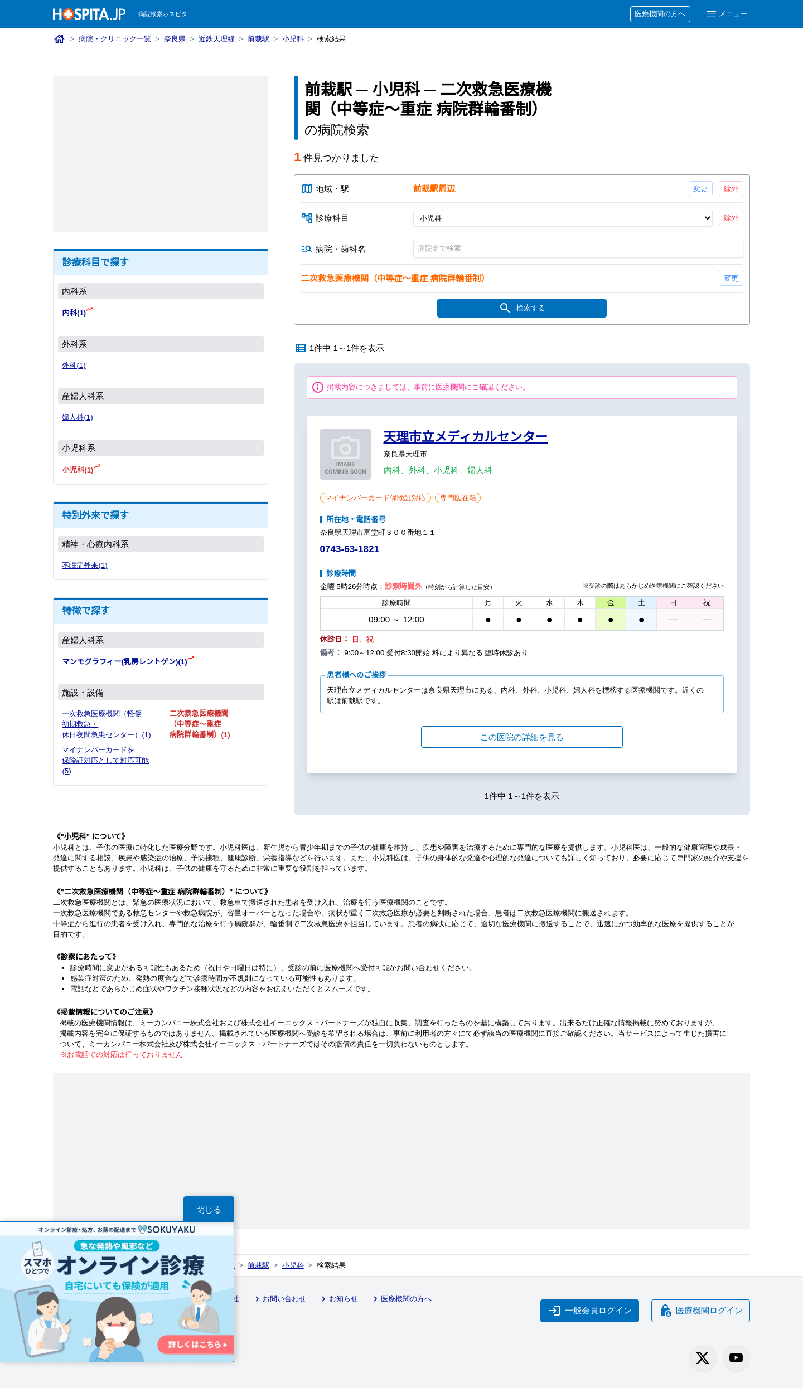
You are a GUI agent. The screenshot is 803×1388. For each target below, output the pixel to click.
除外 (730, 188)
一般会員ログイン (588, 1311)
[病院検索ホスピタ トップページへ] (89, 14)
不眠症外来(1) (85, 564)
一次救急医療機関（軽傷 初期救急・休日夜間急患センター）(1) (102, 728)
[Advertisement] (160, 154)
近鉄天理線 (218, 39)
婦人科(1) (77, 417)
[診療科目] (562, 218)
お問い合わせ (282, 1301)
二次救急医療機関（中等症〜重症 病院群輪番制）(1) (200, 723)
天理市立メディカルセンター (466, 438)
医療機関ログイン (700, 1311)
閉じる (209, 1209)
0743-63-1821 (352, 551)
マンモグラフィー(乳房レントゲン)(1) (125, 660)
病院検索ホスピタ (163, 14)
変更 (700, 188)
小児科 (295, 39)
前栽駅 (261, 39)
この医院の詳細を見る (522, 738)
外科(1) (74, 365)
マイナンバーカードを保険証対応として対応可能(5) (106, 770)
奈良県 (176, 39)
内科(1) (74, 313)
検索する (521, 309)
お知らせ (342, 1301)
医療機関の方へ (659, 14)
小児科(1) (78, 469)
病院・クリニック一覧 (116, 39)
